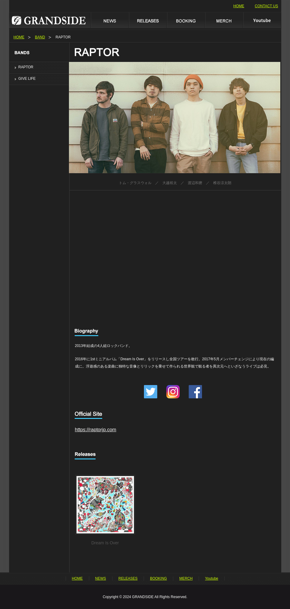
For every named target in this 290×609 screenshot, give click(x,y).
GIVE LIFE (27, 78)
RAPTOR (26, 67)
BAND (40, 37)
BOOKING (186, 20)
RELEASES (148, 20)
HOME (238, 6)
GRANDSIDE (49, 20)
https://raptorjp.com (95, 429)
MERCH (224, 20)
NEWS (109, 20)
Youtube (262, 20)
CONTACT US (266, 6)
